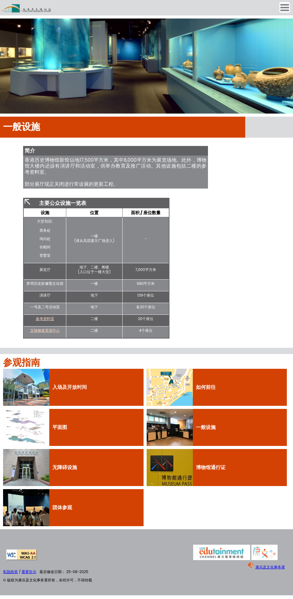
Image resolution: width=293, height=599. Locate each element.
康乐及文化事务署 (270, 567)
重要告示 (29, 571)
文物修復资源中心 (45, 330)
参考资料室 (45, 318)
